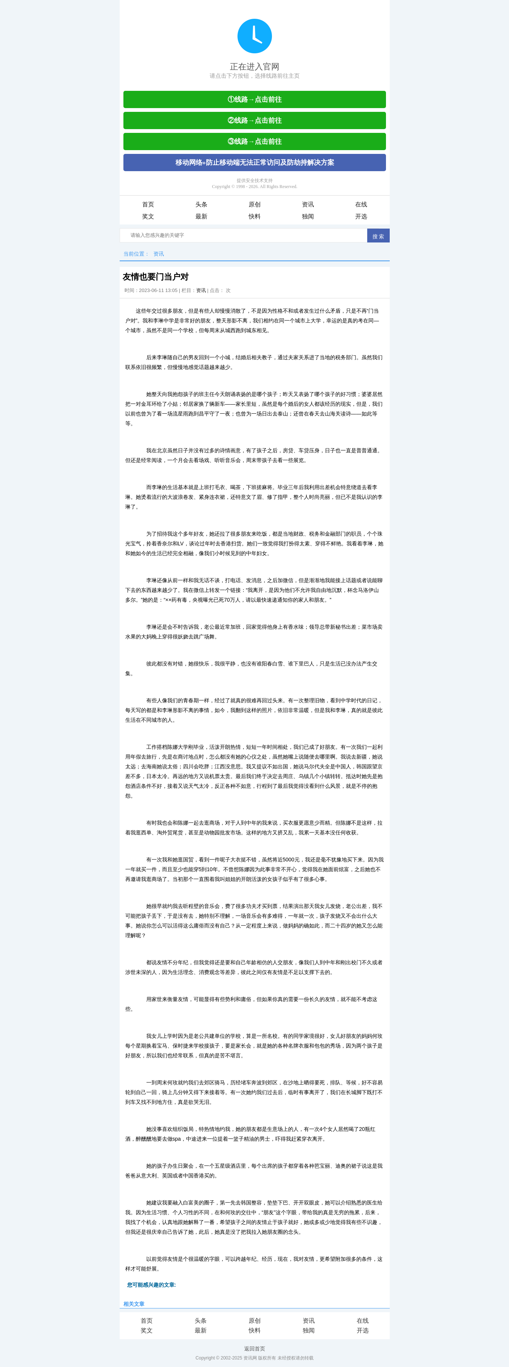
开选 (361, 216)
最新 (201, 216)
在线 (361, 204)
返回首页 (254, 1349)
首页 (148, 204)
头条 (201, 204)
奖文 (148, 216)
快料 (255, 216)
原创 (255, 204)
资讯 (308, 204)
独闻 (308, 216)
